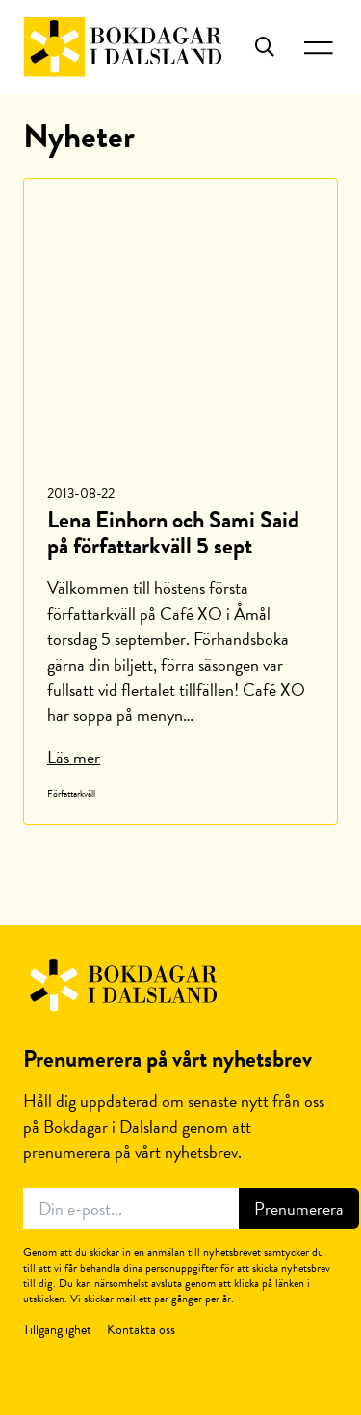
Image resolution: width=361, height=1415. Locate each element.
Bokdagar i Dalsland (122, 47)
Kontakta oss (141, 1330)
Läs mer (73, 757)
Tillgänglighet (57, 1330)
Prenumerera (299, 1209)
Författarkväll (71, 793)
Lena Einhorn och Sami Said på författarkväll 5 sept (173, 532)
